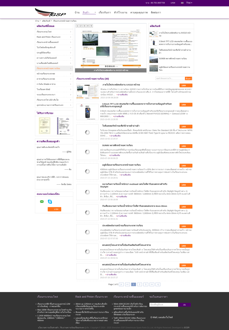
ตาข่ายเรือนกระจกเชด (46, 79)
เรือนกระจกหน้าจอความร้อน (48, 68)
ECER (186, 328)
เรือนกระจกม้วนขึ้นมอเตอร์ (48, 42)
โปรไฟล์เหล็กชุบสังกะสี (46, 47)
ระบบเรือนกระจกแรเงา (46, 95)
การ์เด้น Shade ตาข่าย (46, 84)
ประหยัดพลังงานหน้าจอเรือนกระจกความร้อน (122, 225)
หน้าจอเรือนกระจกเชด (46, 74)
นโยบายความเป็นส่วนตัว (48, 328)
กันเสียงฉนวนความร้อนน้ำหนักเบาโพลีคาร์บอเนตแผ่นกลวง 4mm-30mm (134, 206)
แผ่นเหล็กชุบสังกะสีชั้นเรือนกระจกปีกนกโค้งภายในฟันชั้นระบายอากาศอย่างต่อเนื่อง (92, 320)
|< (121, 284)
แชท (173, 2)
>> (152, 284)
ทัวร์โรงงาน (120, 12)
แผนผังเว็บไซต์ (165, 317)
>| (158, 284)
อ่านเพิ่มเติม (123, 95)
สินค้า (86, 12)
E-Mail (154, 317)
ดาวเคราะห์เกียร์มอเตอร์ (47, 58)
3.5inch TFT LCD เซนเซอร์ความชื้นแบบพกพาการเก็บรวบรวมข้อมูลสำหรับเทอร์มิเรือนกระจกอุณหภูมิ (175, 43)
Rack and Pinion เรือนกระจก (48, 37)
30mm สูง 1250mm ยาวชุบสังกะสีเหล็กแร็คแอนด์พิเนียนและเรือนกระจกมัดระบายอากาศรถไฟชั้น (91, 306)
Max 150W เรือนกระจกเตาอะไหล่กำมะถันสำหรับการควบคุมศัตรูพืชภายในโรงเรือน (54, 311)
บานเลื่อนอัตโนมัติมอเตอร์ (47, 63)
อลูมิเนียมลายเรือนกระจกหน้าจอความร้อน (174, 68)
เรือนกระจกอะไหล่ (44, 32)
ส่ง (184, 305)
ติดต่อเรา (156, 12)
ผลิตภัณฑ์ (46, 21)
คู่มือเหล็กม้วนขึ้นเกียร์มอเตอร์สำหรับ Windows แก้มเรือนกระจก (129, 313)
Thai (190, 2)
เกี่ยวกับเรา (105, 12)
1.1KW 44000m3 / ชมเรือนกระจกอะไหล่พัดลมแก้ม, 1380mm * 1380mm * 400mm (53, 318)
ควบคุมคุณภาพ (139, 12)
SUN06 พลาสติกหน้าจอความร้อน (173, 58)
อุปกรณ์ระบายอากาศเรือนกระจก (50, 105)
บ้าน (77, 12)
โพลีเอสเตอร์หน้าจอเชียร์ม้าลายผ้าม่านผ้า (175, 51)
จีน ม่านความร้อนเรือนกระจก (72, 328)
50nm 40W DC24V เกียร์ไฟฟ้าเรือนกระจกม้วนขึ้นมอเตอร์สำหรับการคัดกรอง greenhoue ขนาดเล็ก (130, 306)
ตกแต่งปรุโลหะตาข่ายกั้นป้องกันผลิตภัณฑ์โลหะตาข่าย (126, 245)
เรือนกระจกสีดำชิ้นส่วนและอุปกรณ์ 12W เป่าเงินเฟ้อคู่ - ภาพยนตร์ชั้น (53, 305)
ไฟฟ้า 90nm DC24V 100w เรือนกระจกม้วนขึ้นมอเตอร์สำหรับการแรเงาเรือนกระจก (130, 320)
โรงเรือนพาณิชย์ (43, 89)
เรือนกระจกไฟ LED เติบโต (48, 100)
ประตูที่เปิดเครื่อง (44, 53)
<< (127, 284)
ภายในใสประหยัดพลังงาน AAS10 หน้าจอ (111, 70)
